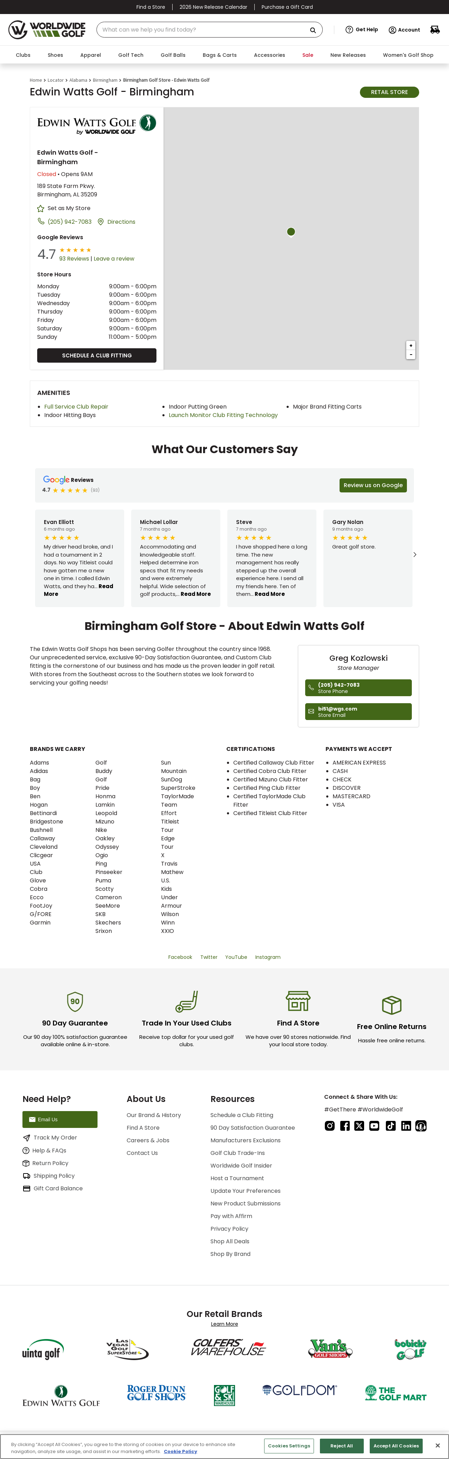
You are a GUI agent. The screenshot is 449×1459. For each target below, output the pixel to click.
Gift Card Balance (52, 1188)
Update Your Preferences (245, 1191)
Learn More (224, 1323)
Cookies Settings (289, 1446)
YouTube (236, 957)
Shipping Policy (48, 1176)
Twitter (208, 957)
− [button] (411, 354)
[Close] (437, 1445)
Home (36, 80)
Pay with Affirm (231, 1216)
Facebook (180, 957)
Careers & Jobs (148, 1140)
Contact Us (142, 1153)
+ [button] (411, 345)
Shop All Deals (229, 1241)
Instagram (268, 957)
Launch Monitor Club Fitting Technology (223, 415)
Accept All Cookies (396, 1446)
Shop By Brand (230, 1254)
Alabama (78, 80)
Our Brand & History (154, 1115)
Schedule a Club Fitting (97, 355)
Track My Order (49, 1138)
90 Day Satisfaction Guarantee (252, 1128)
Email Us (43, 1119)
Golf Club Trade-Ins (237, 1153)
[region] (224, 1446)
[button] (362, 30)
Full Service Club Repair (76, 407)
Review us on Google (373, 485)
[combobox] (209, 30)
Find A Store (143, 1128)
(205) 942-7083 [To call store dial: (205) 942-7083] (70, 222)
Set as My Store (69, 208)
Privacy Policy (229, 1229)
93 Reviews (74, 259)
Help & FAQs (44, 1151)
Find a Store (150, 7)
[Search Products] (315, 31)
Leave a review (114, 259)
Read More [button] (195, 594)
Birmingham (105, 80)
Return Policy (45, 1163)
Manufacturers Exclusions (245, 1140)
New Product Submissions (245, 1203)
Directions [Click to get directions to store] (121, 222)
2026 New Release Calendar (213, 7)
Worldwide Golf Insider (241, 1166)
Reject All (341, 1446)
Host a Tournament (237, 1178)
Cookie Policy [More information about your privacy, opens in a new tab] (180, 1451)
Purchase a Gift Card (287, 7)
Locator (56, 80)
